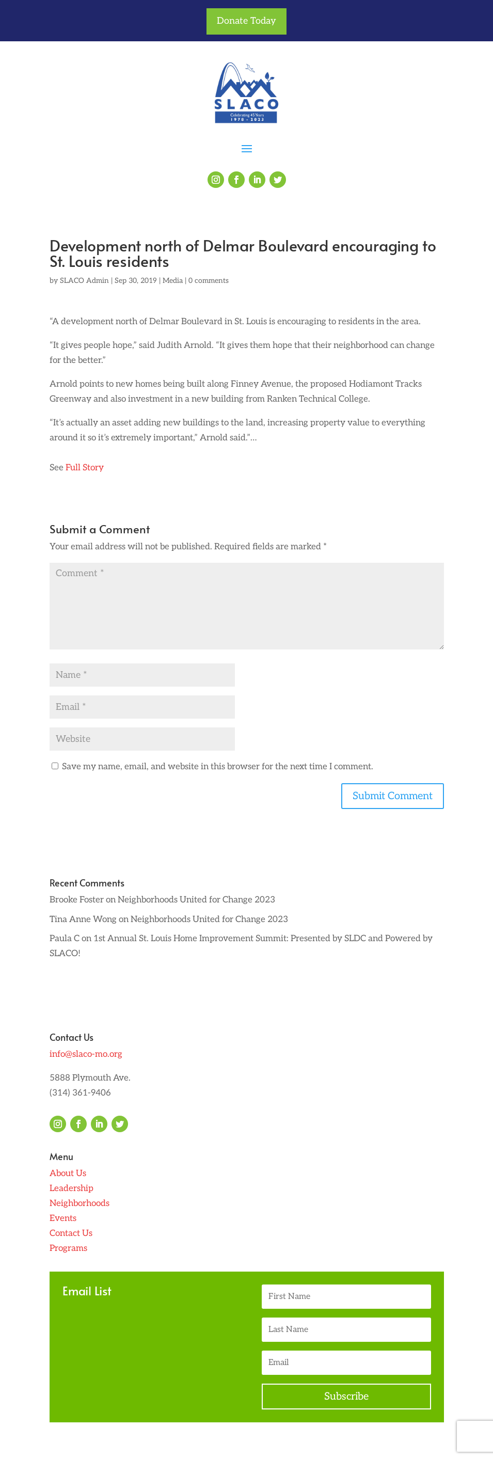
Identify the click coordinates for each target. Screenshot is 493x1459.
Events (63, 1218)
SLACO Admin (84, 280)
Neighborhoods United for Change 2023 (196, 900)
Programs (68, 1248)
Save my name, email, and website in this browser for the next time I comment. (217, 767)
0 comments (208, 280)
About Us (68, 1173)
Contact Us (71, 1233)
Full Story (83, 468)
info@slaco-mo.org (86, 1054)
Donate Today (246, 20)
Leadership (71, 1188)
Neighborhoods (79, 1203)
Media (173, 280)
